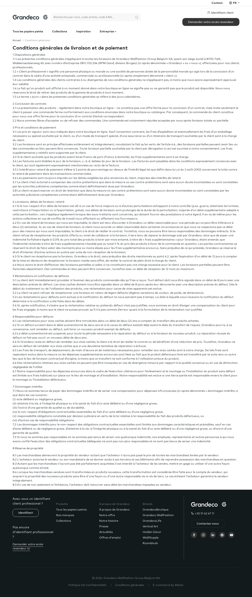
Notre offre (107, 515)
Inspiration (83, 31)
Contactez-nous (208, 523)
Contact (217, 3)
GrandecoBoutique (156, 509)
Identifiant (25, 512)
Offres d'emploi (110, 537)
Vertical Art (150, 526)
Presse (103, 526)
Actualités (106, 532)
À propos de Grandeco (114, 509)
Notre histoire (108, 520)
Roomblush (150, 543)
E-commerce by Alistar (168, 585)
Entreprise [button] (107, 31)
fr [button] (235, 3)
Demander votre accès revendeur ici (28, 546)
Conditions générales (129, 585)
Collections (59, 31)
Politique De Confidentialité (87, 585)
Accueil (17, 40)
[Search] (92, 17)
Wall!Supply (151, 537)
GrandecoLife (152, 520)
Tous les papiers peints (28, 31)
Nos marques (65, 515)
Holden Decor (152, 532)
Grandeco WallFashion (158, 515)
